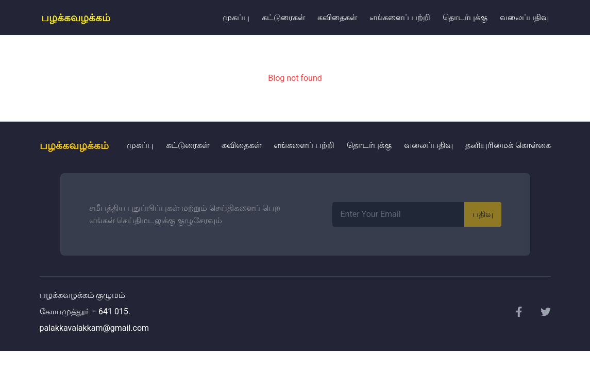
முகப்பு (236, 17)
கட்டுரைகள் (283, 17)
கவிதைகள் (337, 17)
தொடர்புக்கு (465, 17)
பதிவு (483, 214)
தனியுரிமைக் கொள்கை (508, 145)
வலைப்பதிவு (524, 17)
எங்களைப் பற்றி (399, 17)
